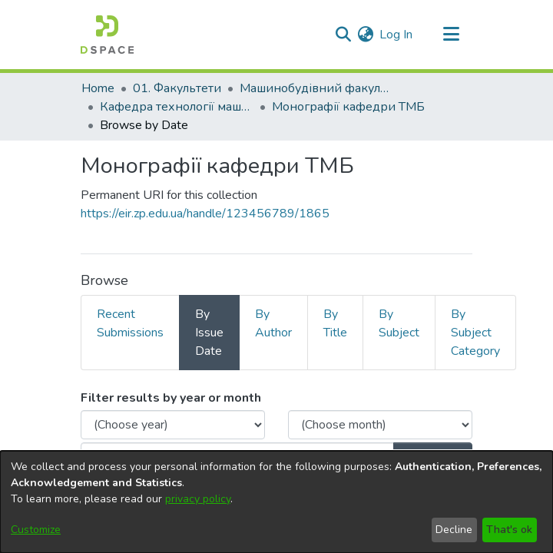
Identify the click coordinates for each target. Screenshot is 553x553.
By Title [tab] (335, 323)
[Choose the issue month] (380, 424)
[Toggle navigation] (450, 34)
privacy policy (197, 499)
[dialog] (276, 502)
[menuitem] (365, 34)
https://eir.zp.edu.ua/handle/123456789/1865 (205, 213)
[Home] (107, 34)
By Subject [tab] (399, 323)
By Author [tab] (273, 323)
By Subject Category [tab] (475, 332)
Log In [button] (396, 34)
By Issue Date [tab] (209, 332)
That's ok (509, 529)
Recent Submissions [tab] (130, 323)
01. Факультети (177, 88)
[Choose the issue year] (173, 424)
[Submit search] (343, 34)
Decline (453, 529)
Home (97, 88)
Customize (36, 529)
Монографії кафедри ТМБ (348, 106)
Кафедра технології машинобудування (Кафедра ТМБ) (176, 106)
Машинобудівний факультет (316, 88)
